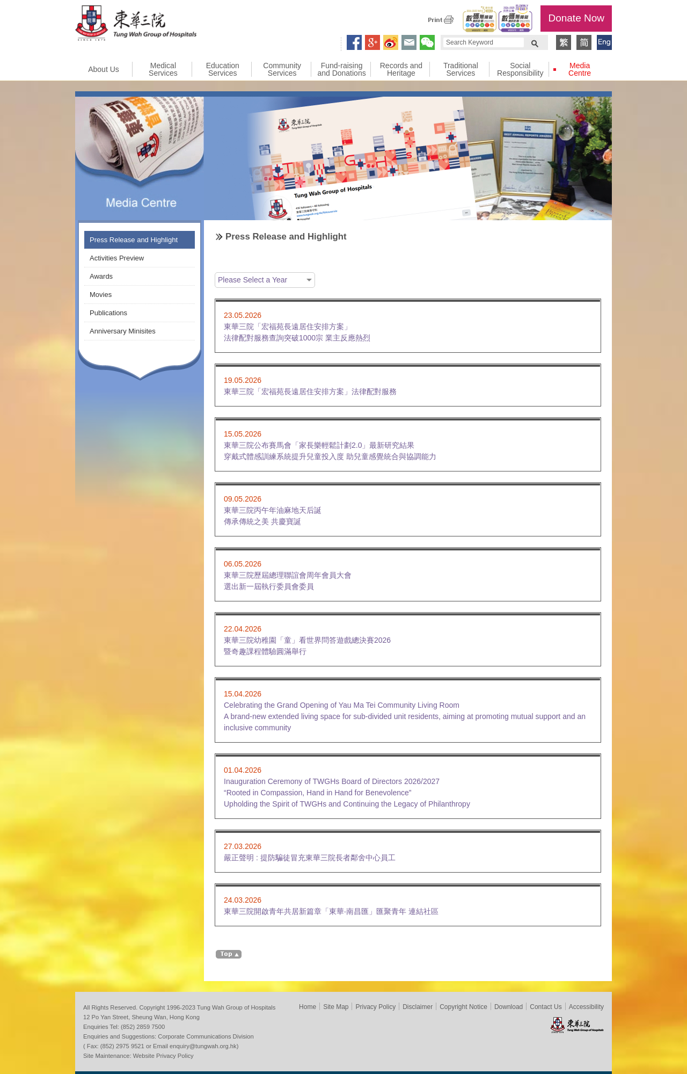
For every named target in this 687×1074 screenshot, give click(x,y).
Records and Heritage (401, 69)
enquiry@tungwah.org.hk (203, 1046)
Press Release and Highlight (134, 240)
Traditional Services (460, 69)
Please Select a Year (252, 279)
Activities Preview (117, 258)
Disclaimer (418, 1007)
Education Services (222, 69)
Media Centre (579, 69)
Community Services (282, 69)
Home (307, 1007)
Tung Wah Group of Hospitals (135, 24)
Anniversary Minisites (123, 331)
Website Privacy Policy (163, 1056)
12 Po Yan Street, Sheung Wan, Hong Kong (141, 1017)
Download (508, 1007)
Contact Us (545, 1007)
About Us (103, 69)
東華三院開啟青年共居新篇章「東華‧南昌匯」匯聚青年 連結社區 (335, 911)
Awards (101, 276)
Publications (108, 313)
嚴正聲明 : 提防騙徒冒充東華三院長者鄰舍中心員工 (310, 857)
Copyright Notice (463, 1007)
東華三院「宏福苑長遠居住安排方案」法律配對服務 (310, 391)
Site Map (335, 1007)
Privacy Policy (375, 1007)
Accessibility (586, 1007)
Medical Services (163, 69)
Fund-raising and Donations (341, 69)
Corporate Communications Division (205, 1036)
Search (534, 42)
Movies (101, 295)
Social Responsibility (520, 69)
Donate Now (576, 18)
